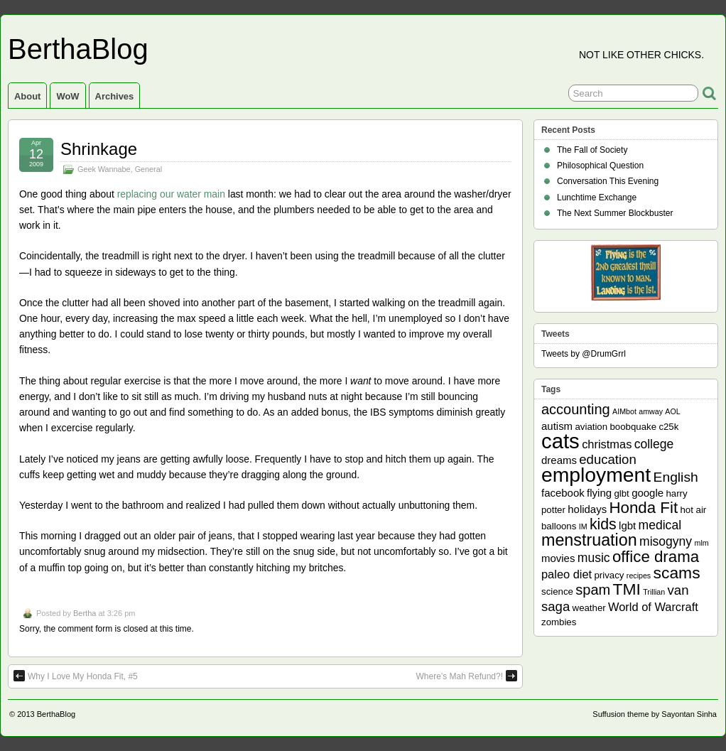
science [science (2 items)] (557, 591)
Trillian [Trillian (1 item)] (654, 592)
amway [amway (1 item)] (651, 411)
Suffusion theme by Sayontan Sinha (654, 714)
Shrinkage (98, 148)
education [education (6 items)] (607, 459)
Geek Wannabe (104, 169)
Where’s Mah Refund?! (466, 675)
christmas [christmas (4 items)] (607, 444)
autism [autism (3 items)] (557, 426)
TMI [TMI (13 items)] (627, 589)
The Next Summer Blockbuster (615, 213)
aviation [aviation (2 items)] (591, 426)
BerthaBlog (78, 49)
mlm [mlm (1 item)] (702, 543)
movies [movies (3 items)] (558, 558)
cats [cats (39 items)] (560, 441)
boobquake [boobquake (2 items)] (632, 426)
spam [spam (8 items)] (592, 590)
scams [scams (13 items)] (677, 572)
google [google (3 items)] (647, 493)
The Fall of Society (592, 150)
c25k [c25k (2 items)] (668, 426)
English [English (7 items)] (676, 477)
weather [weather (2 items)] (589, 608)
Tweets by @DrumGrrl (583, 354)
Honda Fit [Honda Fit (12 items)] (643, 508)
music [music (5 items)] (594, 558)
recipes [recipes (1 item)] (639, 575)
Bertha (84, 613)
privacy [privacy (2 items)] (609, 575)
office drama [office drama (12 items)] (655, 557)
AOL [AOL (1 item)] (672, 411)
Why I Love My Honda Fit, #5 (75, 675)
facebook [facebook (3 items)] (563, 493)
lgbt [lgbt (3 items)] (627, 525)
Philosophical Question (600, 166)
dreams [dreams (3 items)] (559, 460)
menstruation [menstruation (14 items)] (589, 540)
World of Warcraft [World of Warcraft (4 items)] (653, 606)
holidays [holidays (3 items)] (587, 509)
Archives (114, 96)
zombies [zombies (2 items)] (558, 622)
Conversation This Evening (608, 181)
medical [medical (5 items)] (660, 525)
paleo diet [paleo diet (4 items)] (566, 574)
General (148, 169)
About (27, 96)
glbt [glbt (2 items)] (621, 493)
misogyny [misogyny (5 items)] (665, 541)
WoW (67, 96)
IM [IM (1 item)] (583, 526)
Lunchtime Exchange (596, 197)
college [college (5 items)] (654, 444)
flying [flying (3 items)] (599, 493)
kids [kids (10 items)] (603, 524)
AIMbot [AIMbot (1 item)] (624, 411)
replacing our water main (171, 194)
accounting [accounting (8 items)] (575, 409)
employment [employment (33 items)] (596, 474)
